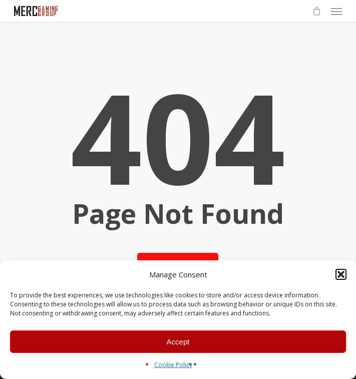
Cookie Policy (173, 364)
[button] (341, 274)
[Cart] (316, 11)
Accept (178, 341)
